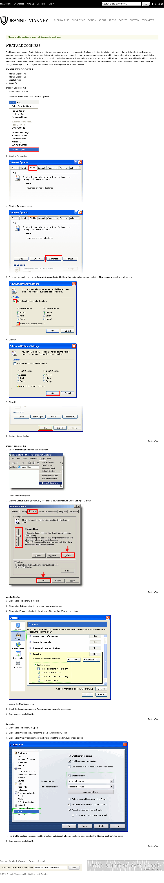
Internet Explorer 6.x (17, 77)
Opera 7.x (13, 83)
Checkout (41, 4)
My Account (5, 4)
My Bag (30, 4)
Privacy (32, 861)
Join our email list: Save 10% (17, 868)
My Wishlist (19, 4)
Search (40, 861)
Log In (51, 4)
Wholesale (22, 861)
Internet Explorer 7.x (17, 74)
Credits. (44, 874)
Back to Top (153, 441)
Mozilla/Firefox (15, 80)
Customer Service (8, 861)
